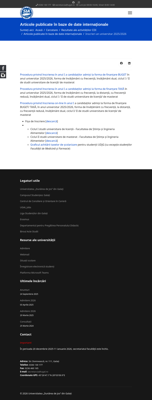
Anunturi (76, 292)
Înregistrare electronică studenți (37, 266)
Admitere (25, 248)
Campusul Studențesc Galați (35, 195)
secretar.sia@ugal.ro (65, 5)
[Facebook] (73, 2)
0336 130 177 (44, 5)
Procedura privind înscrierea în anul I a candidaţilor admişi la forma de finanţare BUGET (73, 74)
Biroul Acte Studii (29, 231)
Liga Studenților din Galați (34, 213)
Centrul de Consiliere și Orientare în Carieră (43, 201)
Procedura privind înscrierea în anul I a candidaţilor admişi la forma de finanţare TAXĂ (72, 89)
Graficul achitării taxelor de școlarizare (53, 144)
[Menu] (130, 13)
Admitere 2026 (76, 302)
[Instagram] (79, 2)
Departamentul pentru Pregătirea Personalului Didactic (49, 225)
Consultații (76, 323)
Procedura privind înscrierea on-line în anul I (47, 103)
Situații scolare (28, 260)
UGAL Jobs (25, 207)
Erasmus (24, 219)
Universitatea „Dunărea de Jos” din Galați (42, 189)
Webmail (24, 254)
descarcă (51, 121)
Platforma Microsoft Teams (34, 272)
